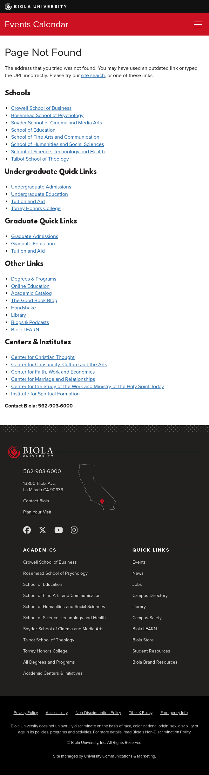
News (138, 573)
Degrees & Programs (33, 279)
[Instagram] (74, 530)
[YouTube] (58, 530)
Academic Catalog (31, 293)
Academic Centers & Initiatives (53, 673)
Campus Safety (147, 617)
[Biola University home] (104, 452)
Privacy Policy (26, 712)
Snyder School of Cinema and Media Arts (56, 123)
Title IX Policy (140, 712)
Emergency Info (174, 712)
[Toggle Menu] (198, 24)
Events (139, 562)
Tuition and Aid (28, 201)
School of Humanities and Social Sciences (57, 144)
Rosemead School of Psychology (47, 115)
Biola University (36, 6)
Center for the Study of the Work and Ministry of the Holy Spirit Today (87, 386)
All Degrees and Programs (49, 662)
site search (93, 75)
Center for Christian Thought (43, 357)
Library (18, 315)
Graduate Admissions (34, 236)
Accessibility (57, 712)
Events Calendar (36, 24)
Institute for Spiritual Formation (45, 394)
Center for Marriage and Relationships (53, 379)
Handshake (23, 308)
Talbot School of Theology (40, 159)
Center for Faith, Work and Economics (53, 372)
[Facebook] (27, 530)
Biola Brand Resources (155, 662)
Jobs (137, 584)
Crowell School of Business (41, 108)
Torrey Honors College (36, 208)
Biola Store (143, 640)
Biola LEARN (25, 330)
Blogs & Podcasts (30, 322)
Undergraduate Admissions (41, 187)
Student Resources (151, 651)
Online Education (30, 286)
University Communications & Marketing (119, 756)
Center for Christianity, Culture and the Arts (59, 364)
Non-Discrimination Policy (98, 712)
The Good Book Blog (34, 300)
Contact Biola (36, 501)
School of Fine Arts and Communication (55, 137)
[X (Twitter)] (42, 530)
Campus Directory (150, 595)
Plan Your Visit (37, 512)
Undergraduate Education (39, 194)
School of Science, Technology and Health (58, 152)
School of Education (33, 130)
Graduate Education (33, 244)
